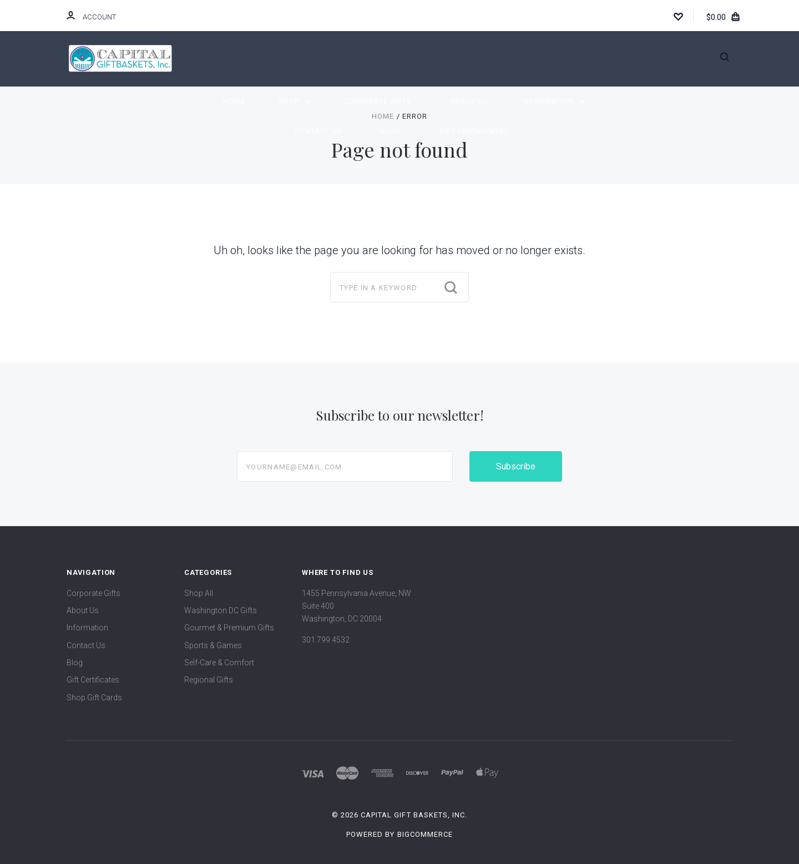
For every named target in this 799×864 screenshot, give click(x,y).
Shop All (198, 593)
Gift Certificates (474, 131)
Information (553, 101)
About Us (468, 101)
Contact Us (318, 131)
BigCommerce (425, 834)
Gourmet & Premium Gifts (229, 627)
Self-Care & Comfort (219, 662)
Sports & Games (213, 645)
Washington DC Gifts (220, 610)
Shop (294, 101)
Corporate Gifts (377, 101)
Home (234, 101)
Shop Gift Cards (94, 697)
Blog (390, 131)
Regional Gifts (208, 679)
